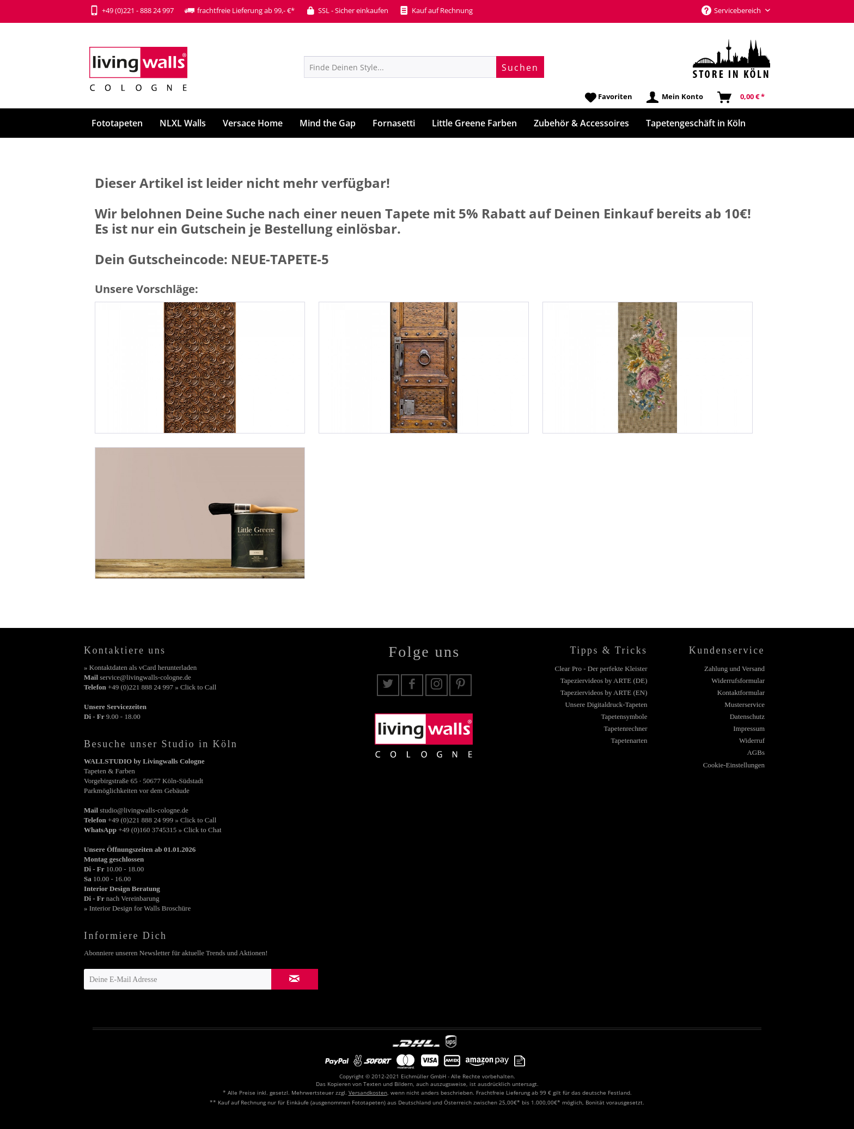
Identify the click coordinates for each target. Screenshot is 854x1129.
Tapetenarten (629, 740)
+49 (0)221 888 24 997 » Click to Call (162, 687)
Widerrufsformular (738, 680)
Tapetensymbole (624, 716)
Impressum (749, 728)
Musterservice (744, 704)
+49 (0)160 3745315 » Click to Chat (169, 830)
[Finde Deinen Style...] (424, 67)
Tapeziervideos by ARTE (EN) (604, 692)
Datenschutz (747, 716)
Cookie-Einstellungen (734, 765)
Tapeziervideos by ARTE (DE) (604, 680)
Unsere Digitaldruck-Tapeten (606, 704)
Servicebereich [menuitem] (731, 10)
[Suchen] (520, 67)
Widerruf (752, 740)
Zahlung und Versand (734, 668)
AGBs (756, 752)
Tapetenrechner (626, 728)
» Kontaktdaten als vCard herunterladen (140, 667)
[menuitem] (424, 67)
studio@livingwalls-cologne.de (144, 810)
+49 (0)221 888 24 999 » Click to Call (162, 820)
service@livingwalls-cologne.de (145, 677)
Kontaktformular (741, 692)
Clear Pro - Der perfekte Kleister (600, 668)
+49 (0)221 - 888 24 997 (131, 10)
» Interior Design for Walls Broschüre (137, 908)
